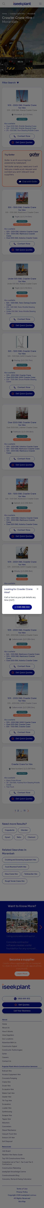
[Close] (37, 589)
